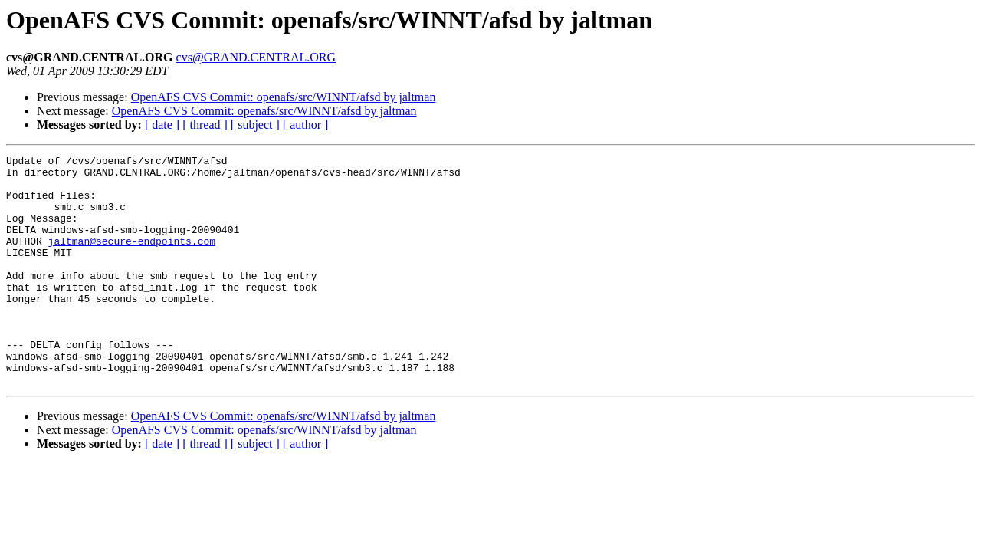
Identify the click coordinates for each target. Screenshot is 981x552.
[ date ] (162, 124)
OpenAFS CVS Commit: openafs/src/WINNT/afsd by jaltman (283, 97)
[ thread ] (205, 124)
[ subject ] (255, 124)
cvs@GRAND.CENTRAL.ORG (256, 57)
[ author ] (306, 124)
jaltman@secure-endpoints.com (131, 259)
